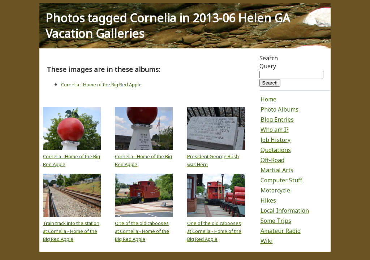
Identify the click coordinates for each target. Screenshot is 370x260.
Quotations (276, 150)
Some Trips (276, 221)
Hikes (268, 200)
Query (267, 66)
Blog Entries (277, 120)
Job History (276, 140)
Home (268, 99)
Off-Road (272, 160)
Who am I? (275, 130)
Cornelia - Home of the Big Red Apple (101, 84)
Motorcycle (275, 190)
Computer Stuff (281, 180)
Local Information (285, 210)
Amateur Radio (281, 231)
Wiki (267, 241)
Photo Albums (279, 109)
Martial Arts (277, 170)
